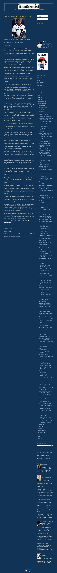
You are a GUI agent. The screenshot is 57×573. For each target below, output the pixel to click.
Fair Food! (41, 162)
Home (19, 233)
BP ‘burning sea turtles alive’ (45, 143)
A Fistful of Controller (43, 253)
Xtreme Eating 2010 (43, 360)
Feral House (39, 85)
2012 (39, 95)
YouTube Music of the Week (45, 251)
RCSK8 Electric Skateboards (47, 521)
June (40, 113)
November (41, 103)
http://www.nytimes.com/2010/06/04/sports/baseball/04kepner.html (18, 39)
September (41, 107)
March (40, 428)
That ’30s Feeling (42, 204)
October (41, 105)
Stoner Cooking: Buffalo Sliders (45, 398)
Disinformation (40, 80)
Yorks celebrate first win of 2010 (46, 318)
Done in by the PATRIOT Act (42, 543)
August (41, 109)
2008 (39, 436)
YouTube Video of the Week (45, 336)
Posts (39, 16)
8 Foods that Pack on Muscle (45, 219)
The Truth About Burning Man (42, 533)
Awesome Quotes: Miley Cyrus (45, 164)
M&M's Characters (43, 301)
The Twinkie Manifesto (40, 489)
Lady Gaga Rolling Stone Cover (46, 185)
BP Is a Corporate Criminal (44, 238)
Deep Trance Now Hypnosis (45, 316)
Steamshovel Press (41, 78)
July (40, 111)
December (41, 101)
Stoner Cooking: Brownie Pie (45, 242)
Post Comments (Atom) (15, 236)
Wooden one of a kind (43, 354)
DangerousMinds (40, 82)
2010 (39, 99)
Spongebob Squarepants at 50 (45, 408)
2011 (39, 97)
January (41, 432)
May (40, 424)
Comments (40, 18)
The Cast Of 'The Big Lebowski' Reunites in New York (46, 477)
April (40, 426)
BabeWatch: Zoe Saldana (44, 285)
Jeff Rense (39, 84)
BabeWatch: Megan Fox (44, 173)
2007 (39, 438)
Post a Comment (7, 231)
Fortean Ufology (44, 464)
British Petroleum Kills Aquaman (46, 403)
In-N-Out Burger (42, 240)
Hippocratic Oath (42, 330)
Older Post (32, 233)
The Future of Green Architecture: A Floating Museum (44, 130)
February (41, 430)
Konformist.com (40, 77)
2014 (39, 92)
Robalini (47, 41)
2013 (39, 93)
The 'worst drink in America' (45, 365)
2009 (39, 434)
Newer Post (6, 233)
